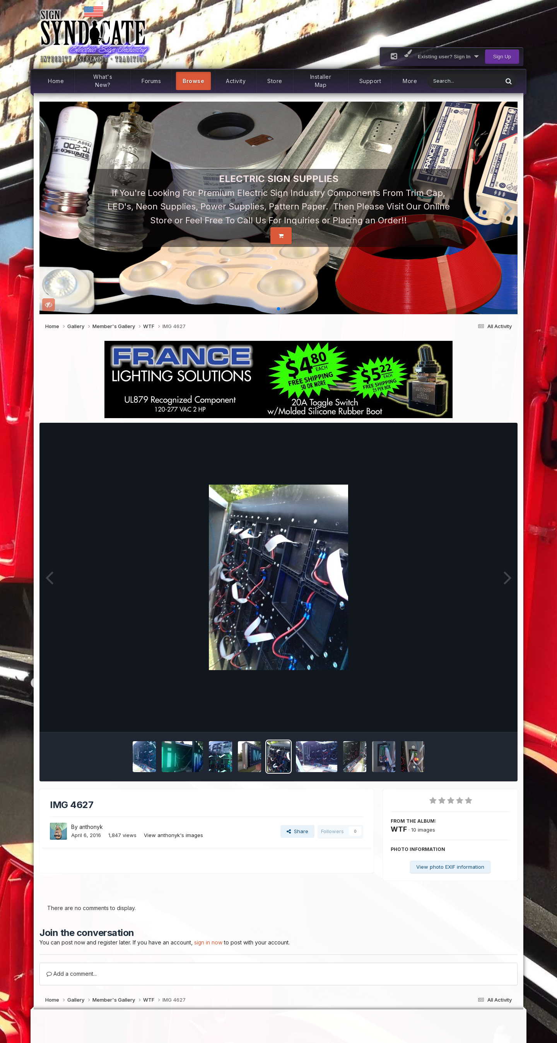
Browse (193, 89)
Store (274, 89)
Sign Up (502, 65)
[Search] (445, 89)
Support (370, 89)
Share (297, 840)
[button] (48, 216)
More (410, 89)
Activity (236, 89)
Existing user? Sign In (448, 65)
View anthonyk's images (173, 843)
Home (56, 89)
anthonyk (91, 835)
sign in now (208, 951)
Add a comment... (71, 982)
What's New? (102, 89)
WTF (399, 838)
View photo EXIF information (450, 875)
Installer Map (320, 89)
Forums (151, 89)
